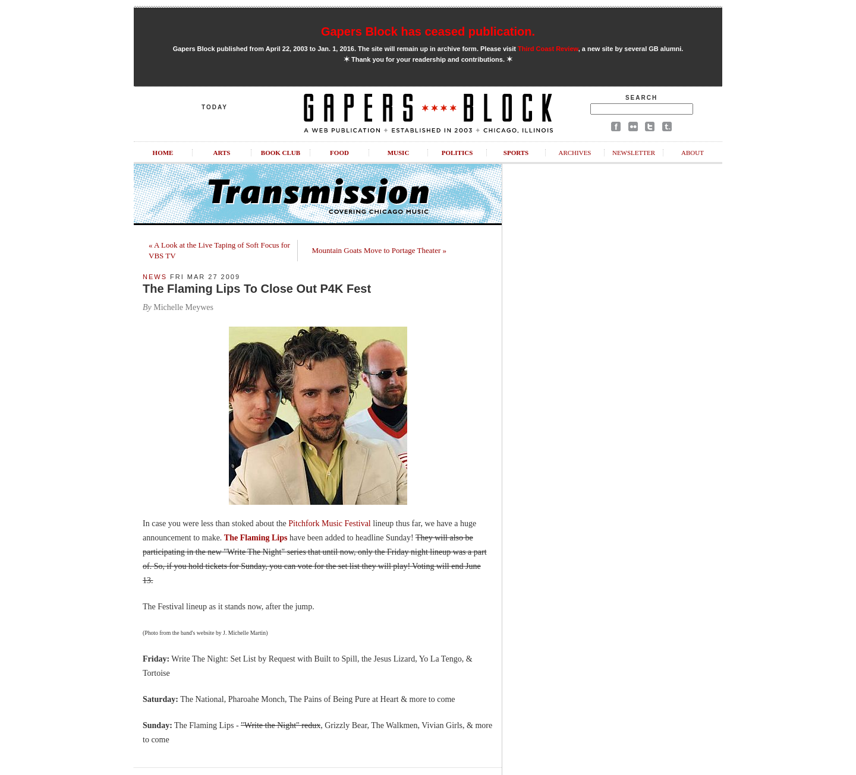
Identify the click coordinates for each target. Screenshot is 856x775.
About (692, 152)
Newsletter (633, 152)
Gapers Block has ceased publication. (428, 31)
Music (399, 152)
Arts (222, 152)
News (155, 276)
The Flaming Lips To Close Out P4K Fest (257, 288)
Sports (515, 152)
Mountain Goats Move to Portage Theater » (379, 250)
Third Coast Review (548, 48)
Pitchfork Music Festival (329, 523)
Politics (457, 152)
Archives (574, 152)
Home (163, 152)
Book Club (280, 152)
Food (339, 152)
